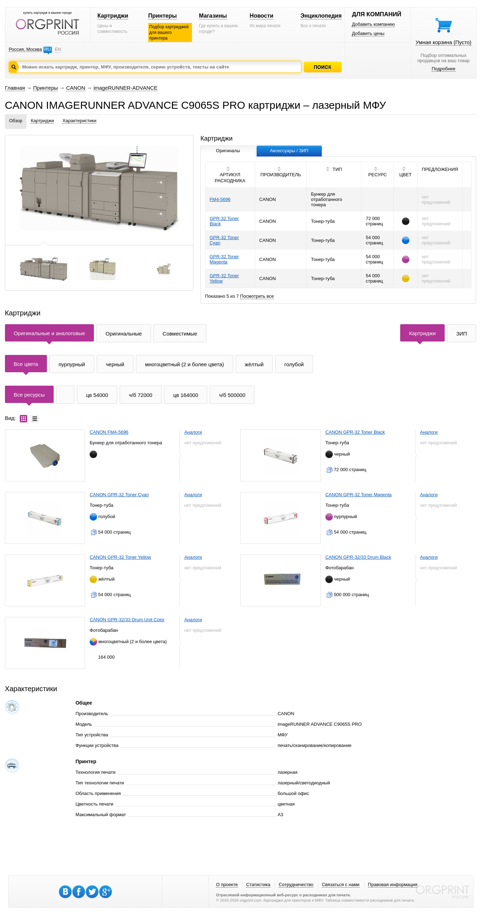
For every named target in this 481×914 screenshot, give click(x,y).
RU (47, 49)
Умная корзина (443, 42)
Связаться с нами (341, 884)
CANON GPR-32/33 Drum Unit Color (127, 619)
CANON (75, 88)
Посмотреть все (257, 296)
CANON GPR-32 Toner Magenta (358, 494)
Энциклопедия (321, 16)
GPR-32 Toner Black (224, 221)
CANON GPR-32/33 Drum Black (358, 557)
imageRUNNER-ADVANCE (125, 88)
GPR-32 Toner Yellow (224, 278)
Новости (261, 16)
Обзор (16, 120)
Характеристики (79, 120)
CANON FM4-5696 (109, 432)
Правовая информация (392, 884)
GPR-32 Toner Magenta (224, 259)
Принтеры (162, 16)
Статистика (258, 884)
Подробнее (443, 68)
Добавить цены (368, 33)
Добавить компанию (373, 24)
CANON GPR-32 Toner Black (355, 432)
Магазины (213, 16)
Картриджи (112, 16)
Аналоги (193, 432)
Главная (15, 88)
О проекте (227, 884)
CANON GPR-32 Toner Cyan (119, 494)
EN (58, 49)
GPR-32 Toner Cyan (224, 240)
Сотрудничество (296, 884)
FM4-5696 (220, 199)
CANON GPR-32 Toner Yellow (120, 557)
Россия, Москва (25, 49)
